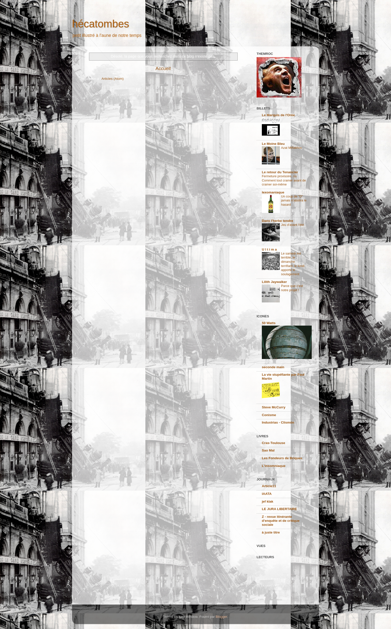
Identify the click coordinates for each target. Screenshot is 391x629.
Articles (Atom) (112, 79)
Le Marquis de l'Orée (278, 115)
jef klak (267, 501)
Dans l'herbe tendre (277, 221)
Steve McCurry (274, 407)
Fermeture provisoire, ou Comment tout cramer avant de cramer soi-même (284, 180)
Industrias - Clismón (278, 422)
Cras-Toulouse (273, 443)
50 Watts (269, 323)
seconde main (273, 367)
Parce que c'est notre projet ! (292, 288)
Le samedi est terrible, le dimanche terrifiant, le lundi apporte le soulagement (292, 264)
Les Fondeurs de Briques (282, 458)
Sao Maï (268, 450)
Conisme (269, 415)
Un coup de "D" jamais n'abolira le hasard (293, 200)
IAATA (267, 494)
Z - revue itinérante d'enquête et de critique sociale (280, 521)
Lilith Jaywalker (274, 282)
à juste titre (271, 532)
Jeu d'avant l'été (292, 225)
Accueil (163, 68)
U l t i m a (269, 249)
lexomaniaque (273, 192)
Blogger (221, 617)
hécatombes (100, 24)
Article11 (269, 486)
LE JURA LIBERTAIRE (279, 509)
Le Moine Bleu (273, 144)
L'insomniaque (274, 466)
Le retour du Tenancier (280, 172)
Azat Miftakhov (291, 148)
